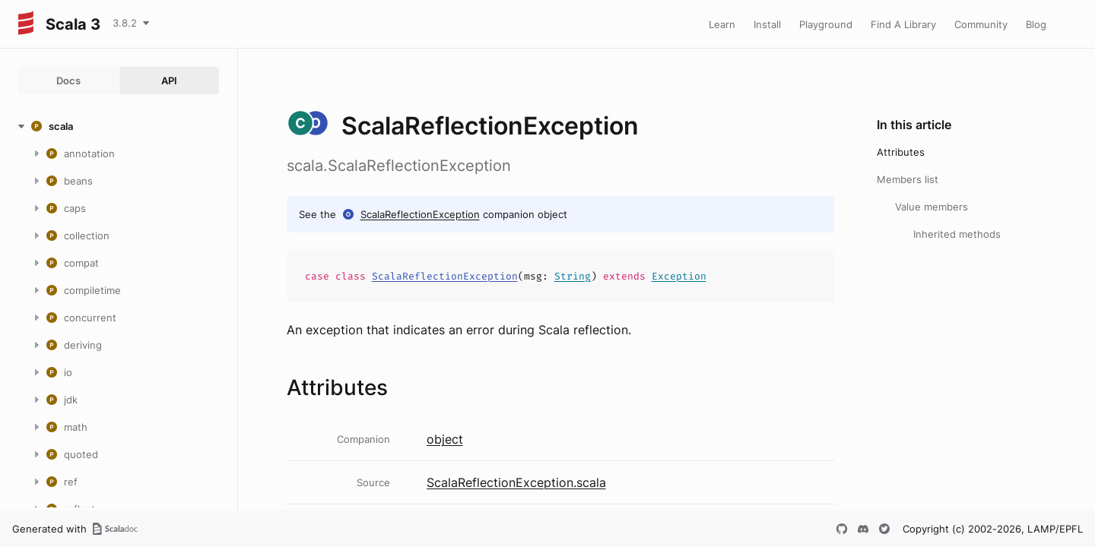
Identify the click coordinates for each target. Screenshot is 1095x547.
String (572, 276)
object (445, 439)
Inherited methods (957, 234)
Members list (907, 179)
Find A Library (903, 24)
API (169, 80)
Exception (679, 276)
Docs (68, 80)
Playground (825, 24)
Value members (931, 207)
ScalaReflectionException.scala (516, 482)
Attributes (901, 152)
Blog (1036, 24)
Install (767, 24)
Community (981, 24)
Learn (722, 24)
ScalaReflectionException (420, 214)
